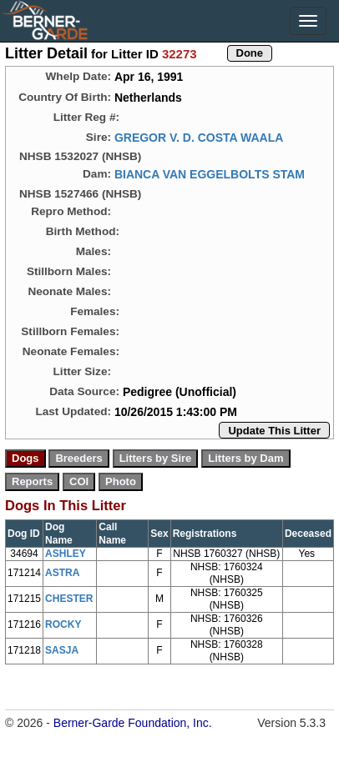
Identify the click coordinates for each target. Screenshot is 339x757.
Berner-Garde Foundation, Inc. (132, 722)
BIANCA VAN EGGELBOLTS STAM (209, 174)
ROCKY (63, 624)
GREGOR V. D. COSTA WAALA (199, 137)
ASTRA (62, 573)
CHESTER (69, 598)
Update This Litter (274, 430)
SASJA (61, 650)
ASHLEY (65, 553)
